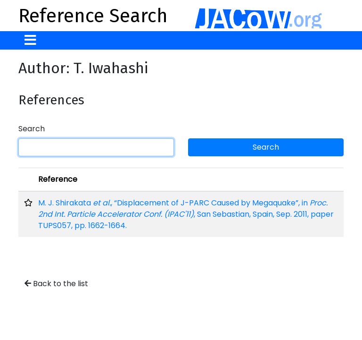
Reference (57, 179)
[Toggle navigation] (30, 40)
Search (31, 128)
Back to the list (56, 283)
